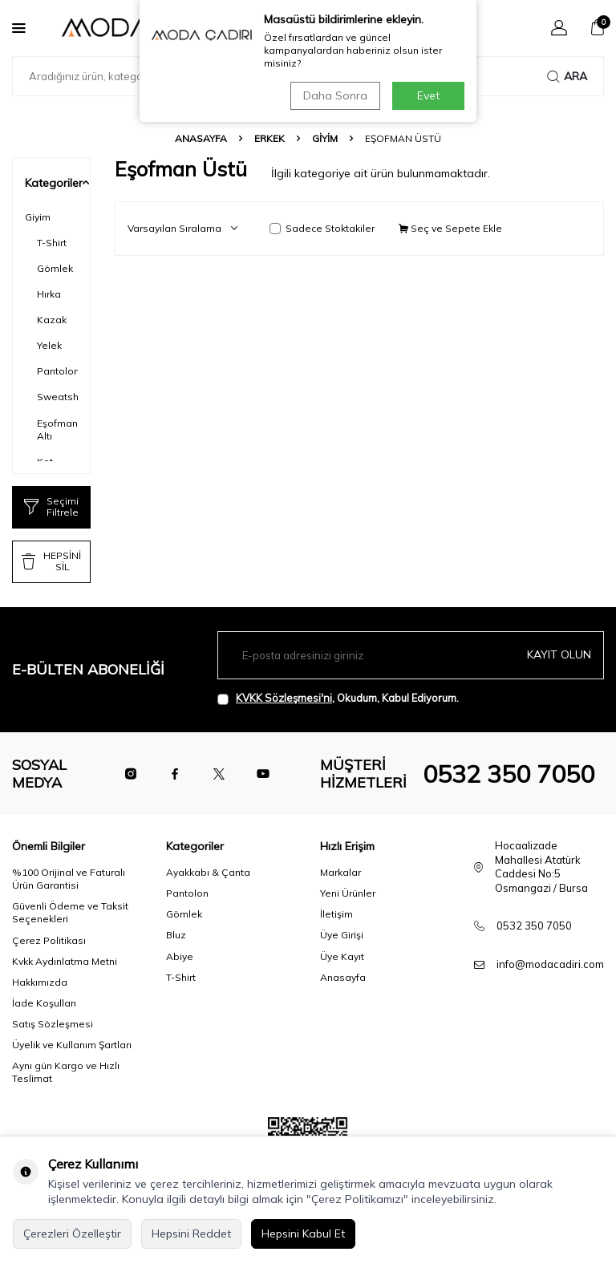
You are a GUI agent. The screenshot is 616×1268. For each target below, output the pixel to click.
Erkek (269, 138)
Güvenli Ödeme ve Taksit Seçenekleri (70, 912)
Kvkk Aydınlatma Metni (64, 961)
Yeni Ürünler (347, 893)
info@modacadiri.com (550, 964)
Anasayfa (201, 138)
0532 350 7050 (508, 774)
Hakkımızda (39, 982)
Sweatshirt (57, 397)
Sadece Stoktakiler (322, 228)
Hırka (49, 294)
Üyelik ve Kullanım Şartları (72, 1045)
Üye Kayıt (342, 956)
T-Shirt (52, 243)
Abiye (179, 956)
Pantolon (57, 371)
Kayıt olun (559, 654)
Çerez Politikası (49, 940)
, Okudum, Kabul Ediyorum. (338, 698)
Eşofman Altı (57, 429)
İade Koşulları (44, 1003)
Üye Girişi (341, 935)
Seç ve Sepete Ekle (450, 228)
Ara (567, 76)
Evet (428, 95)
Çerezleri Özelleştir (72, 1233)
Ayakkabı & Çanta (208, 872)
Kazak (52, 320)
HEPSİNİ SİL (51, 561)
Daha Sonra (335, 95)
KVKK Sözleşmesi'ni (284, 697)
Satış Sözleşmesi (52, 1024)
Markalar (340, 872)
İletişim (336, 914)
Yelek (49, 345)
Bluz (176, 935)
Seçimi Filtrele (51, 506)
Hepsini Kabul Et (303, 1233)
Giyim (325, 138)
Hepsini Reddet (191, 1233)
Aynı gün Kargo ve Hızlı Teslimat (66, 1071)
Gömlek (55, 268)
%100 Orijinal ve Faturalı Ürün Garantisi (68, 878)
